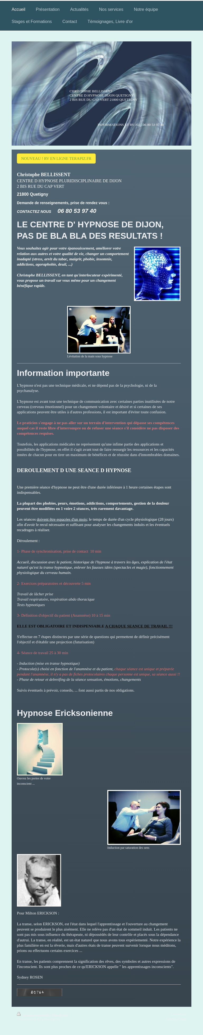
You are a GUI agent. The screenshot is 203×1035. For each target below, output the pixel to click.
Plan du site (60, 1015)
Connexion (178, 1014)
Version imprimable (33, 1015)
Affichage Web (175, 1019)
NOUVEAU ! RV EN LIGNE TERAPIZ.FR (56, 158)
